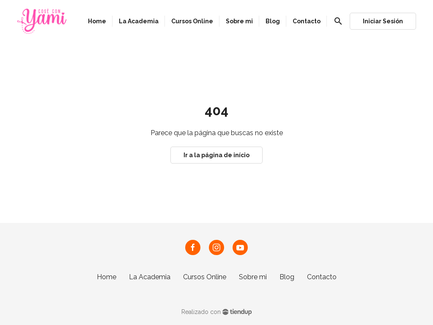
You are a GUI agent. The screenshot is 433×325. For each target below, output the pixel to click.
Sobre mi (253, 277)
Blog (287, 277)
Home (106, 277)
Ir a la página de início (216, 155)
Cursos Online (204, 277)
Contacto (322, 277)
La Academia (149, 277)
